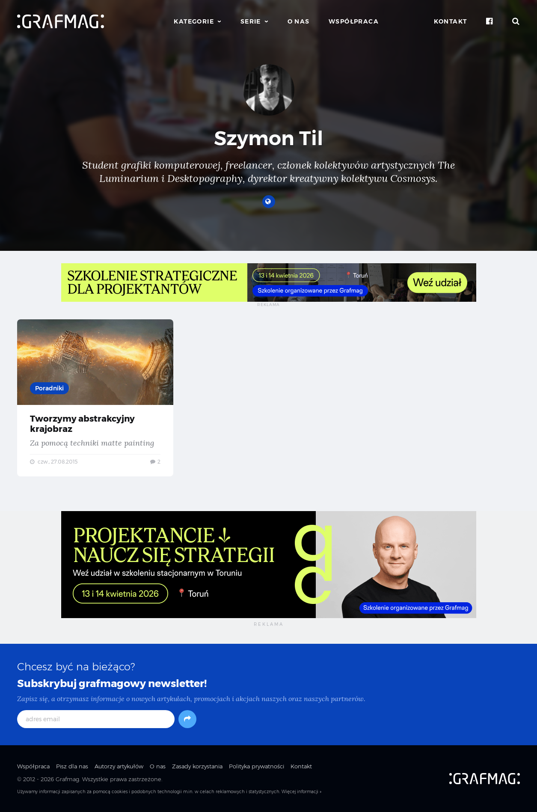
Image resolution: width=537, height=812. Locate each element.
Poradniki (49, 388)
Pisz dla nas (72, 766)
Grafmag (67, 779)
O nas (299, 21)
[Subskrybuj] (187, 719)
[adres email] (96, 719)
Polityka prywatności (256, 766)
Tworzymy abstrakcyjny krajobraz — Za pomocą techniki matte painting (95, 397)
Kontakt (450, 21)
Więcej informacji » (301, 791)
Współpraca (354, 21)
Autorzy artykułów (119, 766)
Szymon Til (268, 138)
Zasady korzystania (197, 766)
